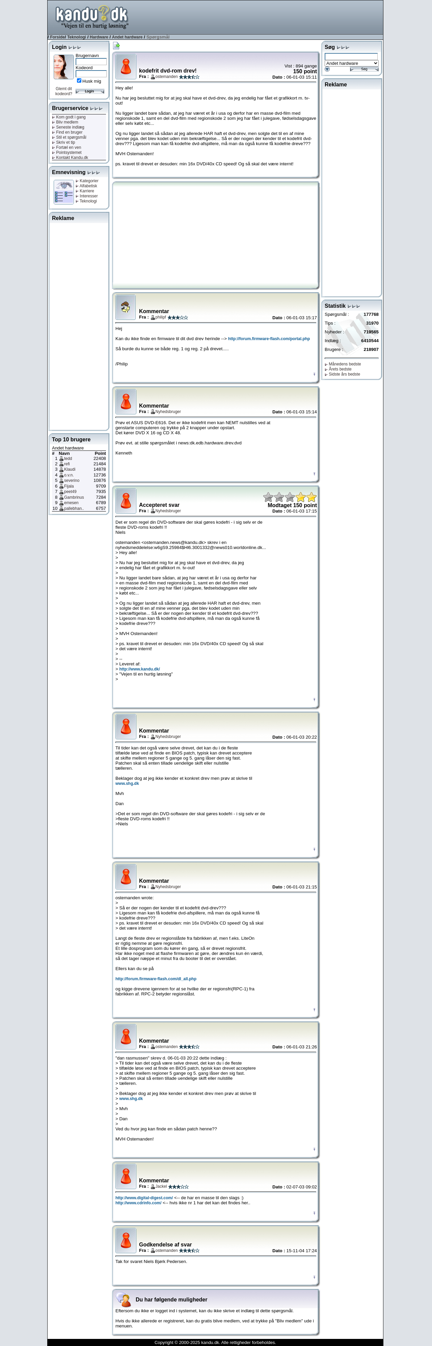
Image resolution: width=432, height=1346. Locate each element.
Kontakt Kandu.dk (70, 157)
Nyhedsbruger (168, 411)
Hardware (99, 37)
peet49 (70, 491)
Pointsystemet (67, 152)
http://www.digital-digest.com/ (144, 1198)
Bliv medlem (65, 122)
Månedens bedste (343, 364)
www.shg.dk (127, 783)
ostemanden (167, 76)
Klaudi (69, 469)
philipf (161, 317)
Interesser (87, 196)
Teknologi (76, 37)
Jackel (161, 1186)
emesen (71, 502)
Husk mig (91, 81)
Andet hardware (127, 37)
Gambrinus (74, 497)
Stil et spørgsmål (69, 137)
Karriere (85, 191)
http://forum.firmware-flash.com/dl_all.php (155, 979)
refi (67, 464)
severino (71, 480)
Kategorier (87, 180)
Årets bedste (338, 369)
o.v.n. (69, 475)
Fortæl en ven (66, 147)
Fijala (69, 486)
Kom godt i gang (69, 117)
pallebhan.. (74, 508)
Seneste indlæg (68, 127)
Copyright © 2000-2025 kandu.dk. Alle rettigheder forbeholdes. (215, 1342)
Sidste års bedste (342, 374)
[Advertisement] (260, 16)
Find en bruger (67, 132)
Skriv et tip (63, 142)
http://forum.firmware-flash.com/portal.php (269, 338)
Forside (57, 37)
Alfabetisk (86, 186)
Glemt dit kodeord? (63, 91)
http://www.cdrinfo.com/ (138, 1203)
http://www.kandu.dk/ (139, 669)
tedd (68, 458)
